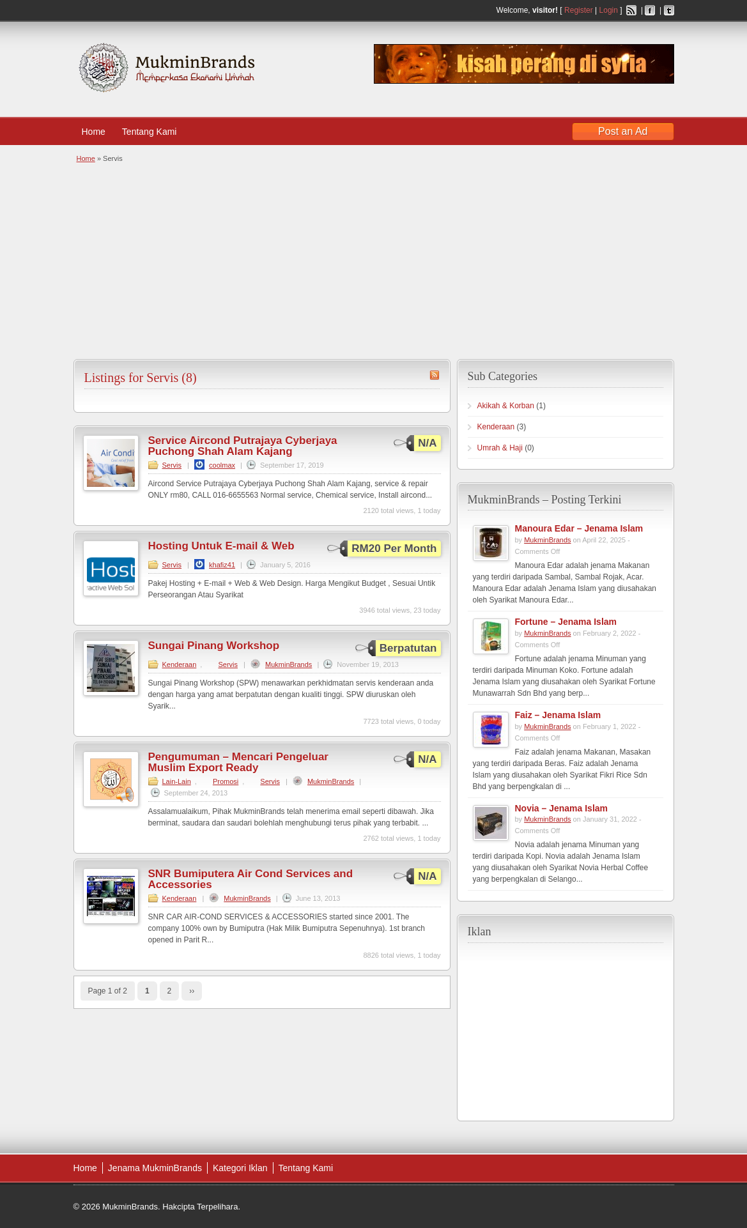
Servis (172, 465)
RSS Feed (631, 10)
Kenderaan (179, 664)
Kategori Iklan (240, 1168)
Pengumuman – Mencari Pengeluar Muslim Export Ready (238, 762)
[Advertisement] (372, 260)
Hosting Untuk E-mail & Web (221, 546)
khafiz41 (222, 565)
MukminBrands (288, 664)
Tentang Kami (155, 132)
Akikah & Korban (505, 405)
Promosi (225, 781)
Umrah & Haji (500, 447)
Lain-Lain (176, 781)
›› (191, 990)
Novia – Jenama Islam (561, 808)
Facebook (650, 10)
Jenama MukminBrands (155, 1168)
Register (578, 10)
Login (608, 10)
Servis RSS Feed (434, 375)
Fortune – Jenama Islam (566, 622)
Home (93, 132)
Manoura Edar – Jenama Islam (579, 528)
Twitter (669, 10)
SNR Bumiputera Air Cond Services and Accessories (250, 879)
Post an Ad (622, 131)
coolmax (222, 465)
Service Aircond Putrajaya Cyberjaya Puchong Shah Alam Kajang (242, 445)
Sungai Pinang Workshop (214, 646)
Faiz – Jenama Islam (558, 715)
